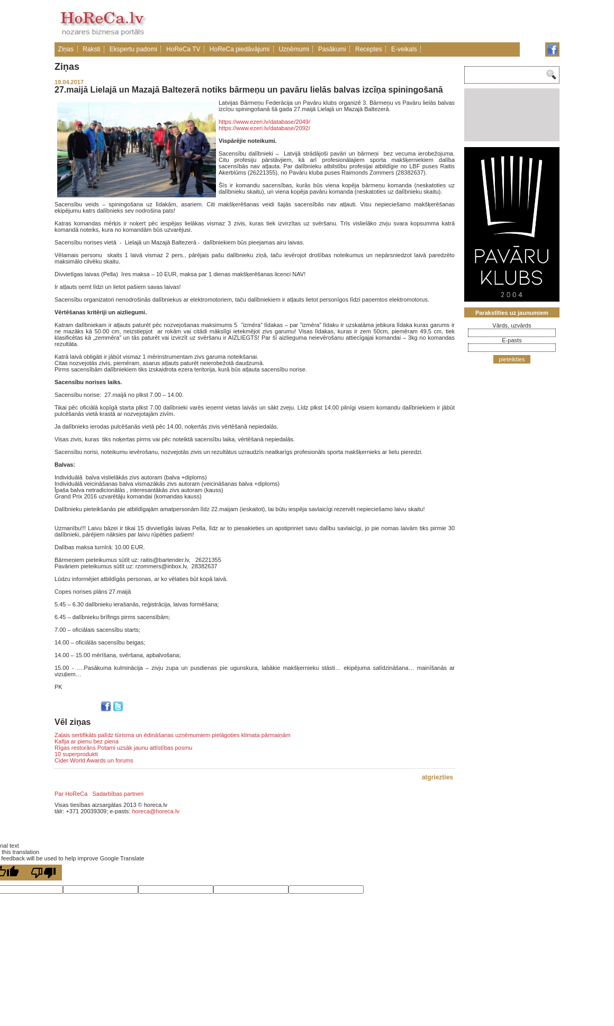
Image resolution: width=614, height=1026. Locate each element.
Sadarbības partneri (118, 794)
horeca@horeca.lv (155, 811)
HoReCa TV (183, 49)
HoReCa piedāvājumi (239, 49)
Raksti (91, 49)
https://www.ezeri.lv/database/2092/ (264, 128)
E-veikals (404, 49)
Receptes (368, 49)
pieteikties (512, 359)
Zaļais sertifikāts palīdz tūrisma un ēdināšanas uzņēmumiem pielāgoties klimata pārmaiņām (173, 735)
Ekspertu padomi (133, 49)
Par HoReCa (71, 794)
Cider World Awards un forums (94, 760)
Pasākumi (332, 49)
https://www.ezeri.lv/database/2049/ (264, 122)
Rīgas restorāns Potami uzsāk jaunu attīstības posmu (123, 747)
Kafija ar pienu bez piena (87, 741)
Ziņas (66, 49)
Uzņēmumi (293, 49)
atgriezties (437, 777)
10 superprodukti (76, 754)
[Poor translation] (43, 872)
